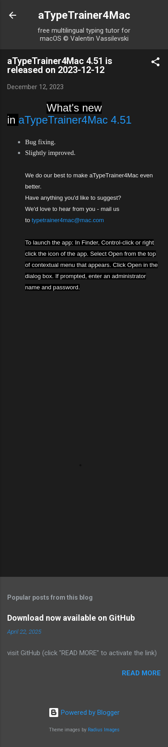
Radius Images (104, 730)
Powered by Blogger (84, 712)
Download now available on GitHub (71, 617)
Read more (141, 673)
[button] (155, 63)
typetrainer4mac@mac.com (68, 220)
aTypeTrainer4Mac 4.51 (75, 120)
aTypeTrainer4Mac (84, 15)
